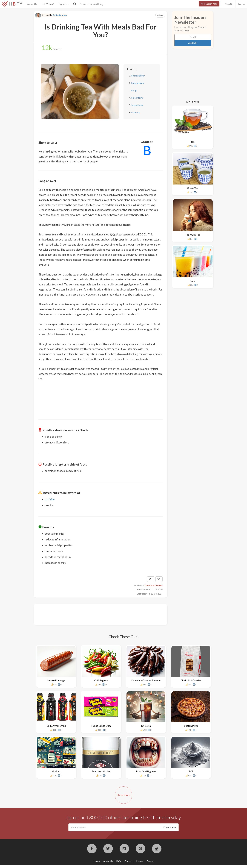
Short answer (138, 75)
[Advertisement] (95, 614)
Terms (150, 861)
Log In (241, 4)
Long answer (137, 83)
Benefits (135, 112)
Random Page (209, 4)
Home (97, 861)
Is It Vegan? (48, 4)
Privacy (139, 861)
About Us (32, 4)
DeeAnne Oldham (154, 585)
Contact (128, 861)
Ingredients (137, 105)
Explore (64, 4)
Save (160, 15)
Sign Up (229, 4)
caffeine (50, 499)
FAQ (118, 861)
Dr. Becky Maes (59, 15)
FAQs (134, 90)
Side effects (137, 97)
